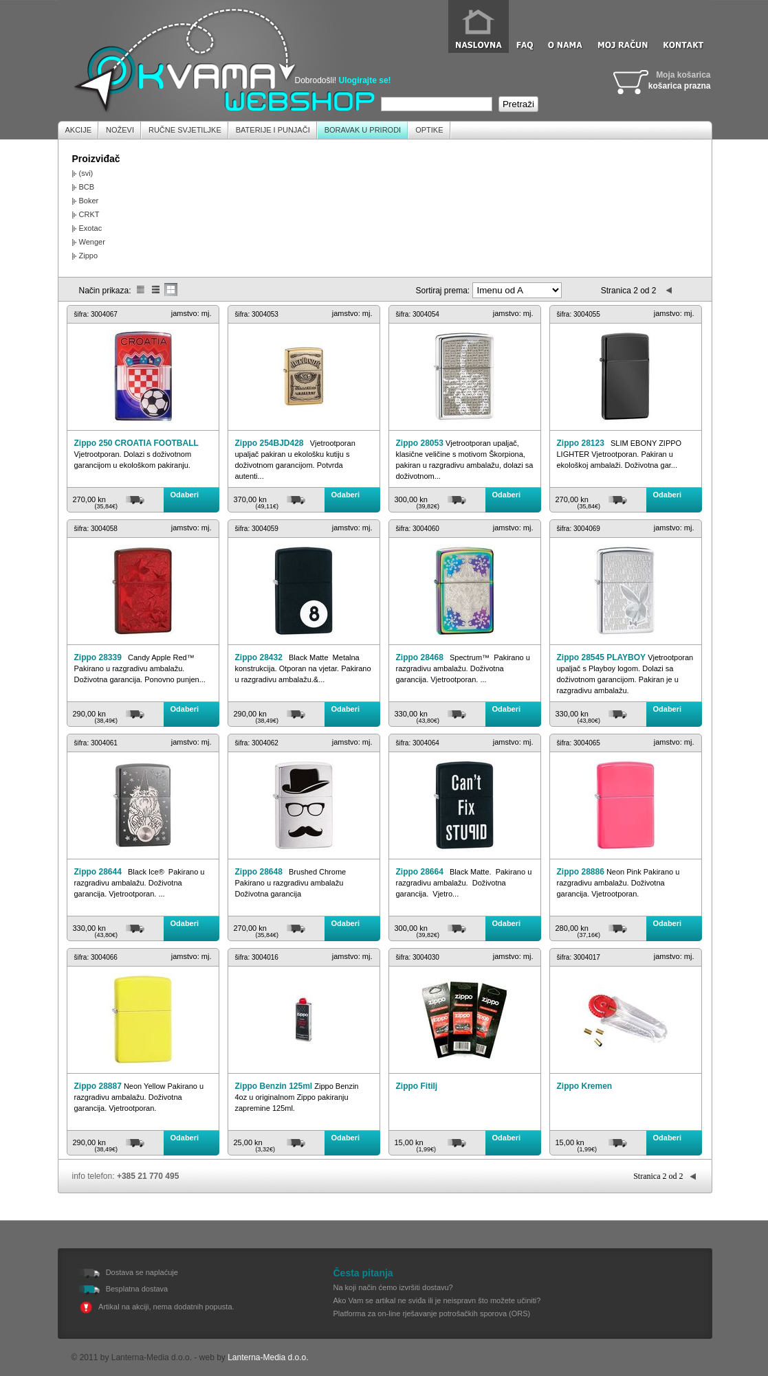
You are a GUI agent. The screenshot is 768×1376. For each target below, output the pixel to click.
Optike (429, 130)
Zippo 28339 (98, 657)
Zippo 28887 (98, 1086)
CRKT (89, 214)
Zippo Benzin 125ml (274, 1086)
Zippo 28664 (419, 872)
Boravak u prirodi (363, 130)
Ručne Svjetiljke (185, 130)
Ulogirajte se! (365, 80)
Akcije (78, 130)
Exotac (90, 228)
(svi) (86, 173)
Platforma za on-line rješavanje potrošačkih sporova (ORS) (432, 1313)
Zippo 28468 (419, 657)
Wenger (92, 242)
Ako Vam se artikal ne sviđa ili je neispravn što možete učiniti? (437, 1300)
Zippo (88, 255)
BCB (87, 187)
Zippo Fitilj (417, 1086)
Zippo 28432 (259, 657)
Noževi (120, 130)
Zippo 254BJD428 (269, 443)
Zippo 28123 (580, 443)
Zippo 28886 (580, 872)
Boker (89, 200)
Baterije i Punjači (273, 130)
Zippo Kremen (585, 1086)
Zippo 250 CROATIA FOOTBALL (136, 443)
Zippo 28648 (259, 872)
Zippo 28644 (98, 872)
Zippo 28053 (419, 443)
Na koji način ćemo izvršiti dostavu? (393, 1287)
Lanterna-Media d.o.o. (268, 1357)
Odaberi (185, 494)
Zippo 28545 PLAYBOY (601, 657)
